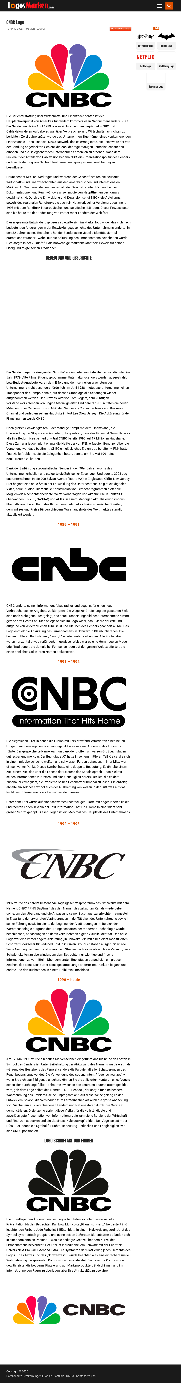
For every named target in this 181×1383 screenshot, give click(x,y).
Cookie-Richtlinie (53, 1376)
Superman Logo (156, 86)
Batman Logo (166, 46)
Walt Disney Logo (166, 66)
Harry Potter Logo (145, 46)
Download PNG (120, 28)
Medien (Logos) (35, 28)
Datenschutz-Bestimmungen (23, 1376)
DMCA (70, 1376)
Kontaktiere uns (85, 1376)
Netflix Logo (145, 66)
